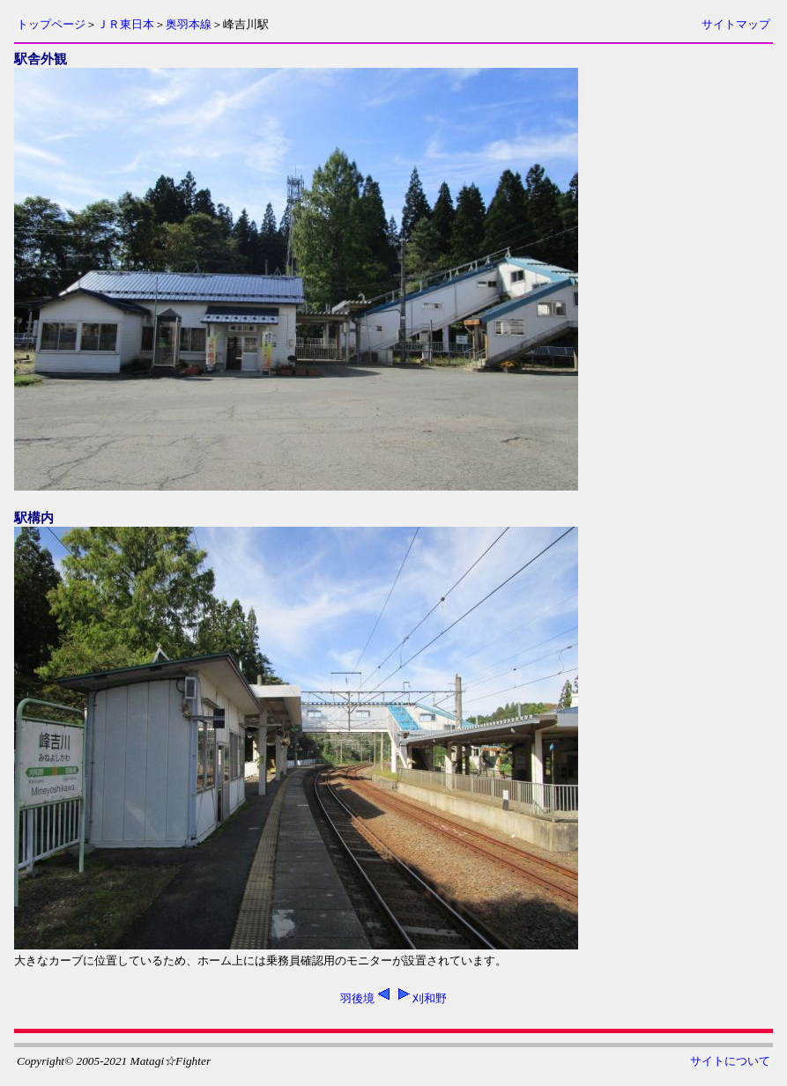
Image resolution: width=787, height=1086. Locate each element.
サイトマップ (736, 24)
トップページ (51, 24)
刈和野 (429, 998)
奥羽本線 (189, 24)
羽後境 (357, 998)
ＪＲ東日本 (125, 24)
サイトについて (730, 1061)
